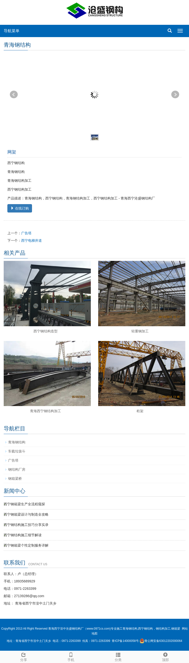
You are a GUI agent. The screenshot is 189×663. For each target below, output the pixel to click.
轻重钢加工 (140, 331)
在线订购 (20, 208)
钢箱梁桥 (15, 478)
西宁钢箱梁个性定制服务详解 (26, 545)
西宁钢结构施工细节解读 (23, 535)
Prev (14, 95)
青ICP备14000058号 (125, 641)
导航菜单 (11, 31)
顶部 (165, 656)
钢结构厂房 (16, 469)
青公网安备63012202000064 (161, 640)
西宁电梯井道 (31, 240)
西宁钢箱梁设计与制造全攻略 (26, 514)
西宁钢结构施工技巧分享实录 (26, 525)
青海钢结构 (16, 442)
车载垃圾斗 (16, 451)
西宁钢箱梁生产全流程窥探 (24, 504)
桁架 (140, 411)
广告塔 (26, 233)
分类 (118, 656)
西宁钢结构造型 (45, 331)
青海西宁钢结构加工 (45, 411)
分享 (23, 656)
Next (175, 95)
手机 (70, 656)
